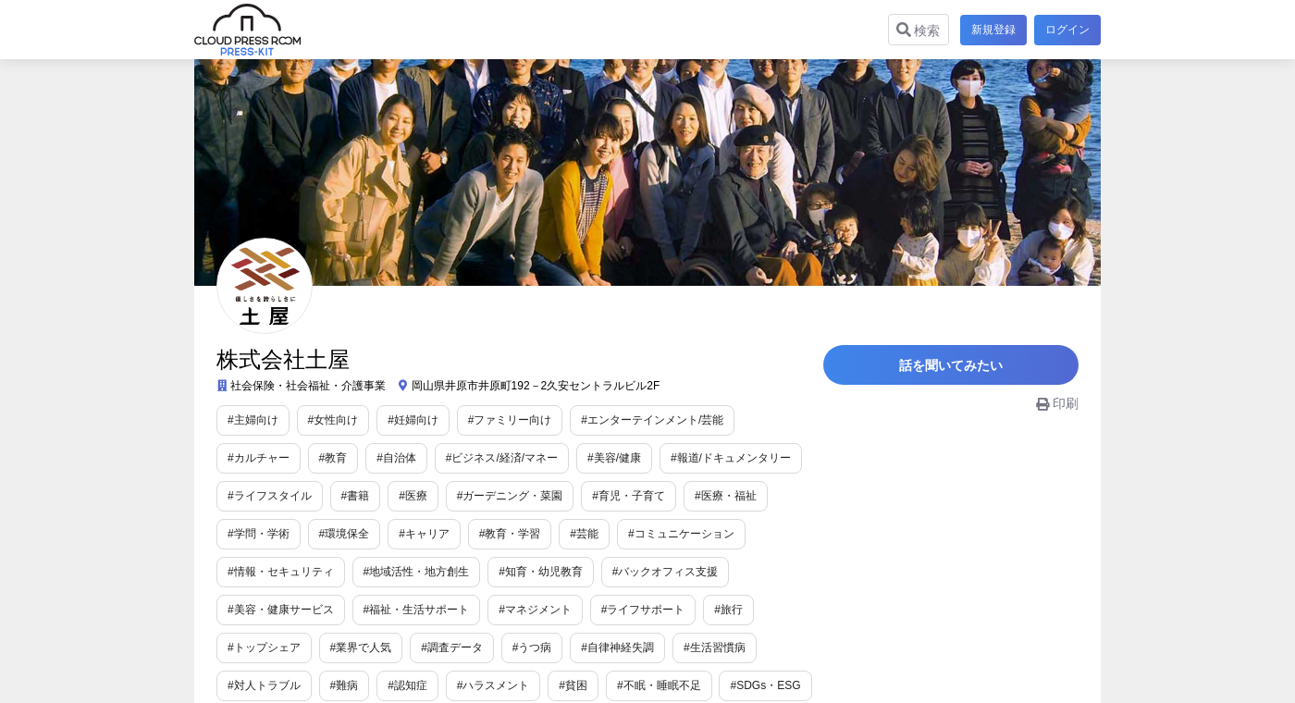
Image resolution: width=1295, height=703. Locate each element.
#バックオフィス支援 (529, 571)
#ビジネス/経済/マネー (410, 457)
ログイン (1067, 29)
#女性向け (333, 419)
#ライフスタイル (771, 457)
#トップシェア (672, 609)
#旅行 (593, 609)
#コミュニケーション (510, 533)
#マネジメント (400, 609)
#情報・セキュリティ (645, 533)
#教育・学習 (339, 533)
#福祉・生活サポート (281, 609)
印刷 (1057, 412)
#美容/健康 (522, 457)
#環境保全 (788, 495)
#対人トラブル (617, 647)
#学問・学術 (703, 495)
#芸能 (413, 533)
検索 (915, 30)
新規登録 (990, 29)
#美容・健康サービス (665, 571)
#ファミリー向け (510, 419)
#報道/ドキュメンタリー (639, 457)
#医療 (300, 495)
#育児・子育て (515, 495)
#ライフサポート (507, 609)
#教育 (242, 457)
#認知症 (761, 647)
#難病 (698, 647)
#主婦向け (253, 419)
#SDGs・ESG (536, 685)
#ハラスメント (264, 685)
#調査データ (259, 647)
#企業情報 (695, 685)
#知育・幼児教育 (406, 571)
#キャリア (253, 533)
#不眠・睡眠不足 (430, 685)
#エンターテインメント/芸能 (652, 419)
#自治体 (306, 457)
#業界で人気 (770, 609)
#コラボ (770, 685)
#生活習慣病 (521, 647)
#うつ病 (339, 647)
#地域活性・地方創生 (281, 571)
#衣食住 (621, 685)
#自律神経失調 (424, 647)
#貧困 (344, 685)
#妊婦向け (413, 419)
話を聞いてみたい (962, 369)
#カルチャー (784, 419)
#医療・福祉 (612, 495)
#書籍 (242, 495)
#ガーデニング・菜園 (396, 495)
